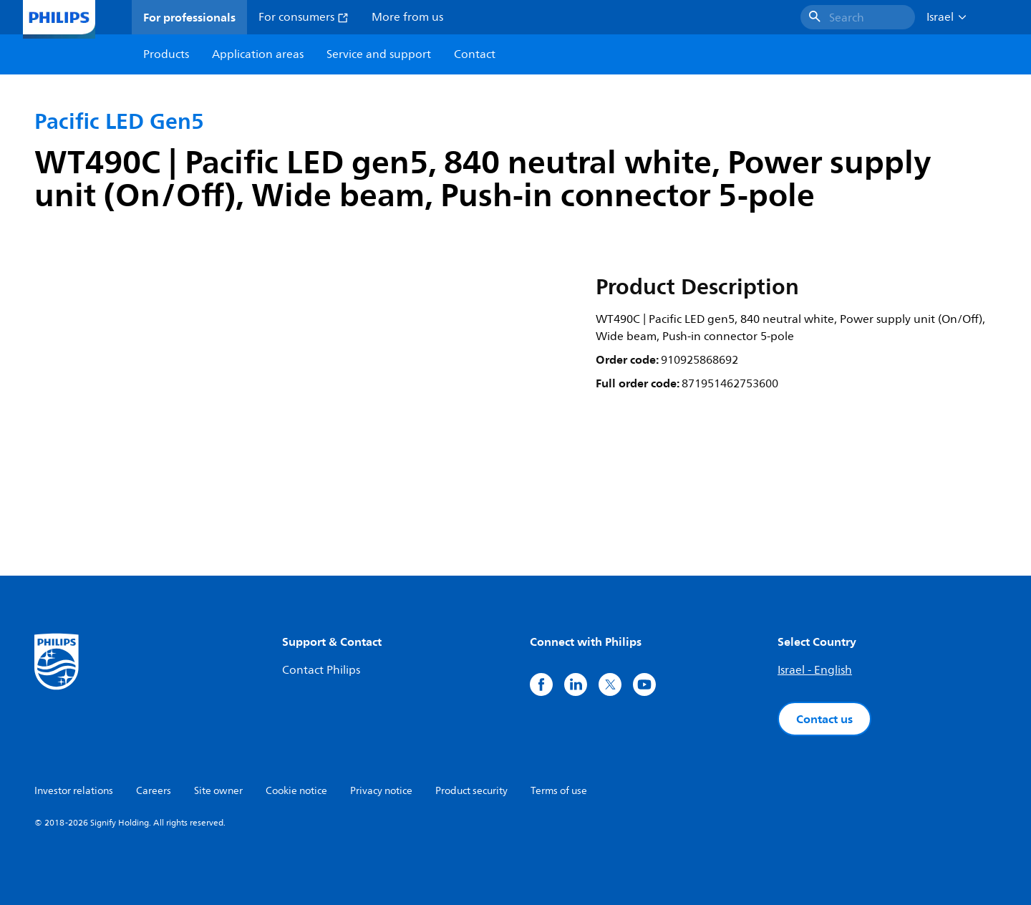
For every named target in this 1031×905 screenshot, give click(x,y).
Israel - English (815, 670)
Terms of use (559, 791)
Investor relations (73, 791)
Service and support (378, 54)
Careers (153, 791)
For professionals (189, 17)
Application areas (258, 54)
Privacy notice (381, 791)
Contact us (824, 719)
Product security (471, 791)
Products (166, 54)
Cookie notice (296, 791)
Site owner (218, 791)
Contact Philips (321, 670)
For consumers (303, 17)
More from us (407, 17)
